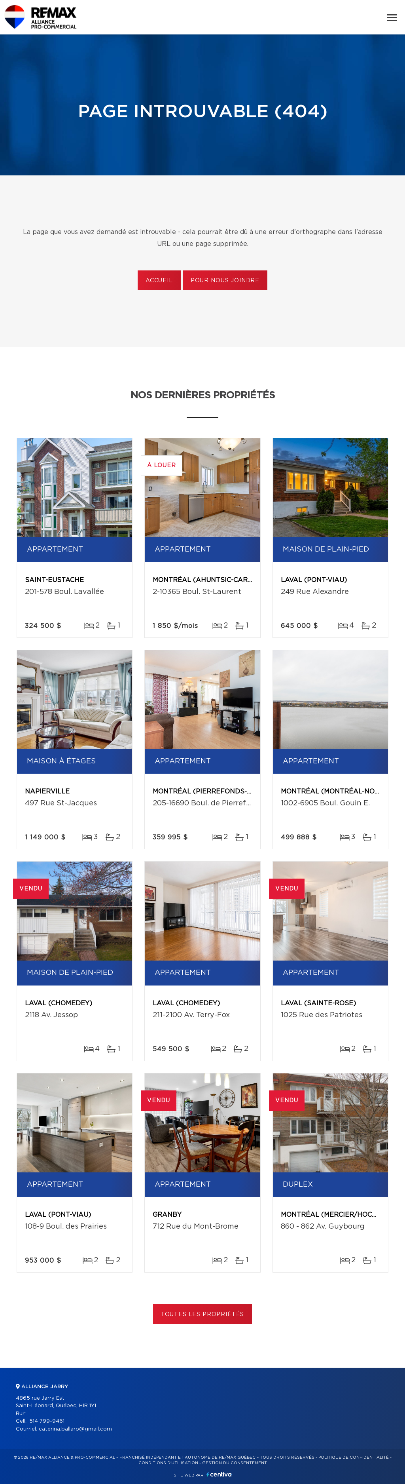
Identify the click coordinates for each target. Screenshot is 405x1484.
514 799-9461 (46, 1421)
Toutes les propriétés (202, 1314)
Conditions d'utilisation (168, 1463)
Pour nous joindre (225, 280)
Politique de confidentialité (353, 1457)
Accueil (159, 280)
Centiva (219, 1474)
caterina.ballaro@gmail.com (75, 1429)
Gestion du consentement (234, 1463)
